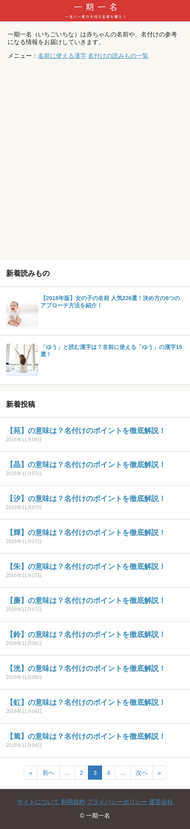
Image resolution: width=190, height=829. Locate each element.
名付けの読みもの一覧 (118, 55)
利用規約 (73, 801)
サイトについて (38, 801)
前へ (48, 772)
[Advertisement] (95, 161)
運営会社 (161, 801)
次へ (142, 772)
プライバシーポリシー (117, 801)
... (67, 772)
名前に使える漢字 (62, 55)
